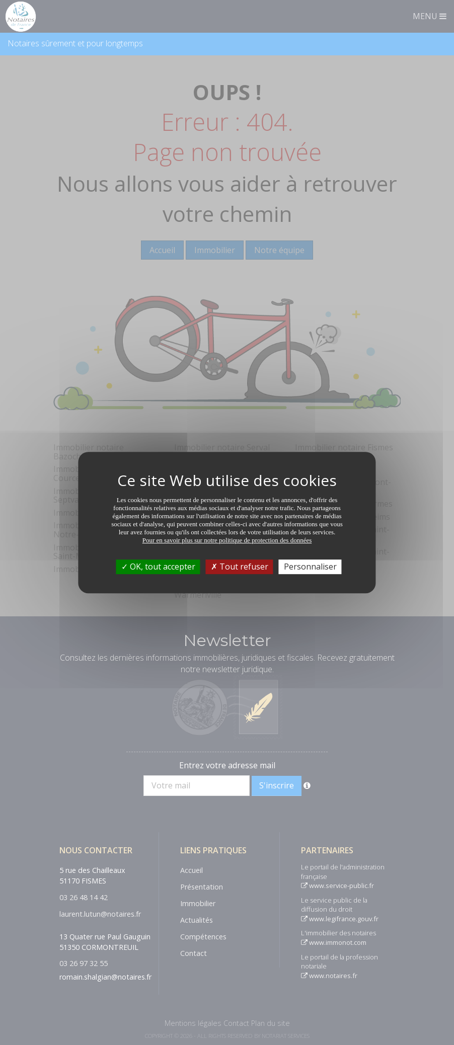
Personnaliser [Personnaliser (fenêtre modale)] (310, 566)
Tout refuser (239, 566)
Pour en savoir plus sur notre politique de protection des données (227, 540)
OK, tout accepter (158, 566)
